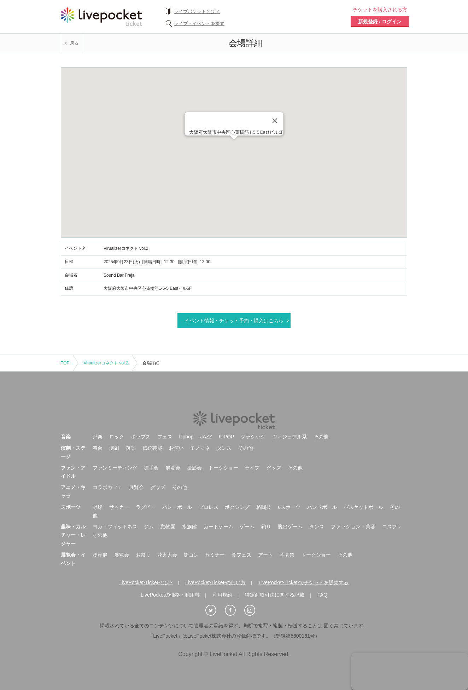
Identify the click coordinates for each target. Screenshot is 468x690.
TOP (65, 363)
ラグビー (146, 507)
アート (265, 555)
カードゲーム (218, 526)
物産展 (100, 555)
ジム (149, 526)
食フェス (241, 555)
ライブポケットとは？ (197, 11)
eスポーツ (289, 507)
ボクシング (237, 507)
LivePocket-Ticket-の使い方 (216, 582)
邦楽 (98, 436)
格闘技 (263, 507)
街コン (191, 555)
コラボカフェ (107, 487)
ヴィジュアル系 (289, 436)
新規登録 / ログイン (380, 21)
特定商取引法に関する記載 (274, 595)
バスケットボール (363, 507)
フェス (164, 436)
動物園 (167, 526)
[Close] (275, 120)
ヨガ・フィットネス (115, 526)
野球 (98, 507)
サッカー (119, 507)
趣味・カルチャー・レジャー (73, 535)
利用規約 (222, 595)
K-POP (226, 436)
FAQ (322, 595)
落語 (131, 448)
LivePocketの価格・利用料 (170, 595)
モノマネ (200, 448)
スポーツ (71, 507)
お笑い (176, 448)
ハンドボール (322, 507)
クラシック (253, 436)
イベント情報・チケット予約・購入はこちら (234, 320)
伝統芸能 (152, 448)
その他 (321, 436)
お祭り (143, 555)
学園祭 (287, 555)
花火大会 (167, 555)
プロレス (208, 507)
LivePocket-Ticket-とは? (145, 582)
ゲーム (247, 526)
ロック (116, 436)
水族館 (189, 526)
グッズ (273, 468)
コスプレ (392, 526)
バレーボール (177, 507)
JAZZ (206, 436)
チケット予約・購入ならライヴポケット (101, 16)
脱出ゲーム (290, 526)
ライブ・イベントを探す (199, 23)
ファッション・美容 (353, 526)
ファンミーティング (115, 468)
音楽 (66, 436)
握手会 (151, 468)
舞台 (98, 448)
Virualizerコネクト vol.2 (105, 363)
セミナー (215, 555)
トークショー (223, 468)
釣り (266, 526)
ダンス (224, 448)
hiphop (186, 436)
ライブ (252, 468)
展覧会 (172, 468)
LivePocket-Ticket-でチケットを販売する (304, 582)
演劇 (114, 448)
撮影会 (194, 468)
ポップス (141, 436)
